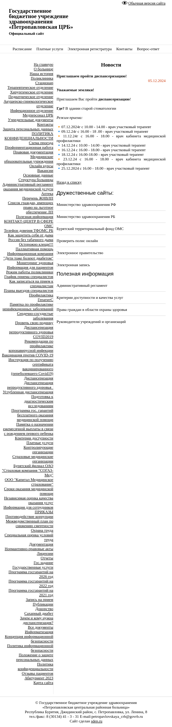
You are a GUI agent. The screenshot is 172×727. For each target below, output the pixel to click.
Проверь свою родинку (34, 322)
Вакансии (45, 170)
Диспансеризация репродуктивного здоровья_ (30, 384)
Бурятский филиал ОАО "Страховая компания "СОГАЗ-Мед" (27, 470)
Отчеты (47, 558)
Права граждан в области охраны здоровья (92, 309)
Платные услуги (49, 49)
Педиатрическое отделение (31, 96)
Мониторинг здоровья (35, 262)
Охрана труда (42, 530)
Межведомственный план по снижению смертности (29, 523)
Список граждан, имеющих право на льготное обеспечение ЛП (30, 207)
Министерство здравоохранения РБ (86, 216)
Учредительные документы (30, 119)
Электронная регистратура (90, 49)
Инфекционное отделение (31, 110)
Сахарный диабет (38, 613)
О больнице (43, 69)
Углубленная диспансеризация (28, 392)
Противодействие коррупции (29, 516)
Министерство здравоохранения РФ (86, 204)
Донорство (44, 609)
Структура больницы (35, 179)
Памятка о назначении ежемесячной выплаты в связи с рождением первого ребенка (28, 429)
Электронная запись (73, 265)
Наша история (41, 73)
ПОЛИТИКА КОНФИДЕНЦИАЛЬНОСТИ (28, 135)
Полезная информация (34, 216)
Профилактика (41, 295)
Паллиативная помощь (34, 249)
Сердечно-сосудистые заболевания (35, 315)
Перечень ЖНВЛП (37, 198)
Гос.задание (43, 562)
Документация (41, 544)
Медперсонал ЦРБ (38, 115)
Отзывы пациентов (37, 673)
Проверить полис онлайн (77, 240)
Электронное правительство (80, 253)
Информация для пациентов (30, 267)
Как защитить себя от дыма (30, 235)
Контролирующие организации (38, 449)
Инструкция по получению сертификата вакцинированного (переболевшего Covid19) (31, 366)
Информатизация (39, 632)
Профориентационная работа (29, 147)
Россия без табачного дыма (30, 239)
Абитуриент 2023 (39, 678)
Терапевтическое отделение (30, 87)
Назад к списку (69, 182)
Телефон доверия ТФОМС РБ (28, 230)
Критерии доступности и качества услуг (90, 297)
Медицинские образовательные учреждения (28, 158)
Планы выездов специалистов (28, 290)
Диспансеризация (38, 378)
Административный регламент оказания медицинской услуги (27, 186)
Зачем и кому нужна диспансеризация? (36, 620)
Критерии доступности (34, 438)
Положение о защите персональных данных (34, 657)
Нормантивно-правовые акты (29, 549)
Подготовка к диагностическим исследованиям (38, 401)
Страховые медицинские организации (32, 458)
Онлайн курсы (41, 166)
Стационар (44, 83)
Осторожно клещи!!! (36, 244)
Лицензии (45, 553)
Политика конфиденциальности (35, 666)
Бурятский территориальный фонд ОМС (90, 228)
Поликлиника (42, 78)
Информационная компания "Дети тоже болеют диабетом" (28, 255)
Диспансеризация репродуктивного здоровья (31, 329)
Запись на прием (39, 599)
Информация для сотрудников (28, 507)
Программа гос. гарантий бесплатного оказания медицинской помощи (32, 415)
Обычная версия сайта (146, 3)
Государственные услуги (32, 567)
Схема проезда (41, 143)
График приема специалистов (28, 276)
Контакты (124, 49)
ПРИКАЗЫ (44, 512)
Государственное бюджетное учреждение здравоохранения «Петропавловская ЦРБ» (41, 19)
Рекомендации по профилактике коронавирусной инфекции (31, 346)
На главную (43, 64)
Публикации (43, 604)
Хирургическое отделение (31, 92)
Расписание (22, 49)
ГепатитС (45, 299)
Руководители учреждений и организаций (91, 321)
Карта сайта (43, 682)
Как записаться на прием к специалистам (31, 283)
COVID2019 (43, 336)
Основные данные (38, 175)
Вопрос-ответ (148, 49)
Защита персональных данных (28, 129)
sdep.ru (96, 721)
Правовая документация (33, 152)
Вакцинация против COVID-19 (27, 355)
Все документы (40, 627)
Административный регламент (82, 285)
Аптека (47, 193)
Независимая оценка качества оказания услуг (28, 500)
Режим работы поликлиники (29, 272)
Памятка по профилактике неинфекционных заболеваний (28, 306)
